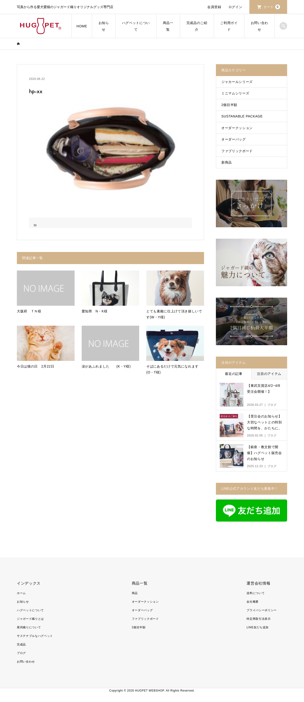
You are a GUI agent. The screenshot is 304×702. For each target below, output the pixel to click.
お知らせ (104, 26)
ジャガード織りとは (30, 618)
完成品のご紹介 (196, 26)
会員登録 (214, 7)
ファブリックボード (237, 151)
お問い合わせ (259, 26)
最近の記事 (233, 374)
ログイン (235, 7)
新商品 (226, 162)
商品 (135, 593)
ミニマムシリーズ (235, 93)
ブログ (21, 653)
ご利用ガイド (229, 26)
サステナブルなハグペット (35, 636)
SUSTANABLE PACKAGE (242, 116)
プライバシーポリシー (262, 610)
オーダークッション (237, 128)
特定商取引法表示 (259, 618)
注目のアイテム (269, 374)
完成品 (21, 644)
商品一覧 (168, 26)
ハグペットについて (136, 26)
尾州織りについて (29, 627)
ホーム (21, 593)
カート (271, 7)
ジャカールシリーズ (237, 82)
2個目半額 (229, 105)
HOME (81, 26)
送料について (256, 593)
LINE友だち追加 (258, 627)
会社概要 (253, 601)
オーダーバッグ (233, 139)
